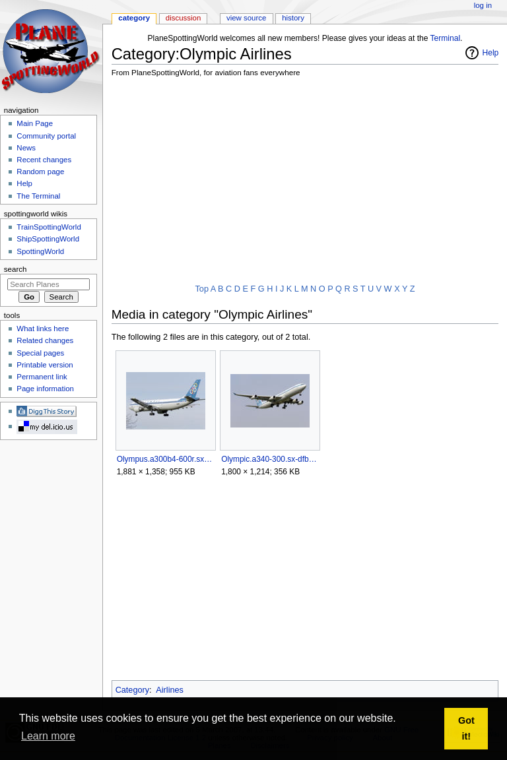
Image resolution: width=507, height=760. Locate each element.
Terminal (445, 38)
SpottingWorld (40, 251)
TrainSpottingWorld (49, 227)
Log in (483, 5)
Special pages (40, 353)
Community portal (46, 136)
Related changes (45, 340)
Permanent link (42, 377)
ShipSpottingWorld (48, 239)
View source (246, 18)
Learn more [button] (48, 736)
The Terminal (38, 196)
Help (491, 52)
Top (202, 289)
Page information (45, 389)
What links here (43, 328)
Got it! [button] (466, 728)
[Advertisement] (309, 181)
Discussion (183, 18)
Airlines (170, 690)
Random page (40, 171)
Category (132, 690)
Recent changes (44, 160)
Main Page (35, 123)
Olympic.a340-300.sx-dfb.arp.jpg (269, 459)
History (293, 18)
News (26, 148)
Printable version (45, 365)
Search (15, 269)
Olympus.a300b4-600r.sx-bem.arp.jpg (165, 459)
